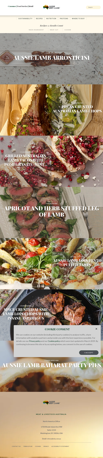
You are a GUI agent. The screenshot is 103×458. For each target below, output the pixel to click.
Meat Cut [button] (54, 30)
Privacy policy (35, 341)
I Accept (88, 356)
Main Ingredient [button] (36, 30)
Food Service (22, 6)
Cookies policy (55, 341)
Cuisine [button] (68, 30)
